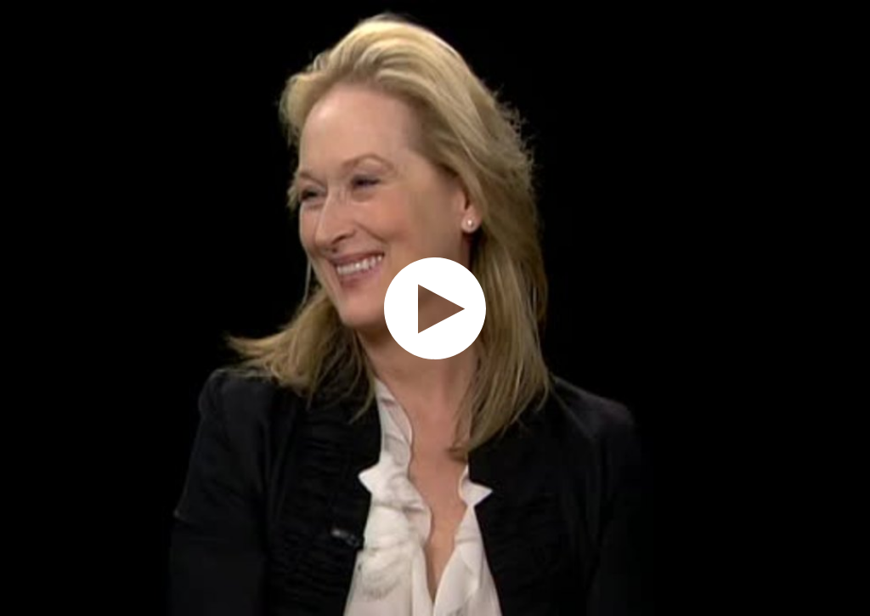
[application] (435, 308)
